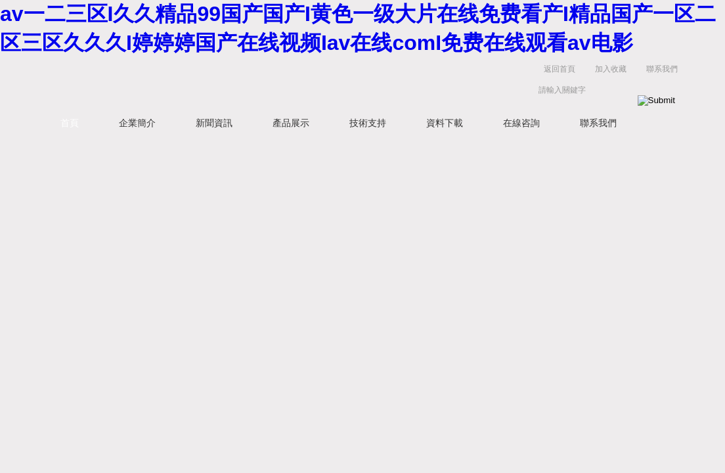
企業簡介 (137, 123)
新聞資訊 (214, 123)
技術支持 (367, 123)
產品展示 (291, 123)
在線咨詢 (521, 123)
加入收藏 (610, 69)
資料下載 (444, 123)
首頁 (69, 123)
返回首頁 (559, 69)
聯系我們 (662, 69)
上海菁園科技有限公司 (244, 82)
